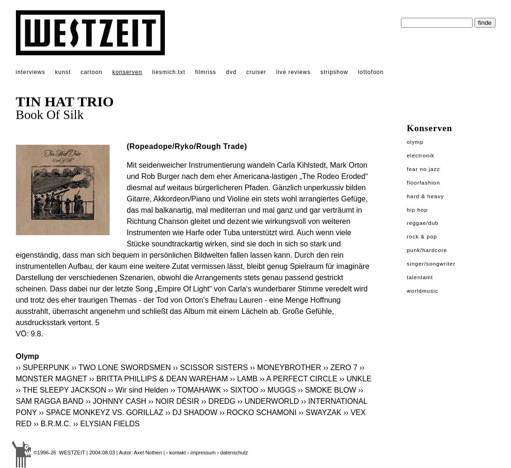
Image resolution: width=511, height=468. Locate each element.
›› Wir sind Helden (138, 390)
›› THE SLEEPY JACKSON (61, 390)
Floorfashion (423, 183)
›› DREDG (218, 401)
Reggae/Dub (423, 223)
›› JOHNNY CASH (116, 401)
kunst (62, 72)
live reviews (293, 72)
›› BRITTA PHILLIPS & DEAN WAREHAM (158, 379)
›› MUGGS (278, 390)
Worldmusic (422, 291)
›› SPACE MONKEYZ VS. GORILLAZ (101, 412)
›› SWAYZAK (319, 412)
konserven (127, 72)
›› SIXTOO (240, 390)
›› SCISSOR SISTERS (210, 367)
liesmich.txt (168, 72)
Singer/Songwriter (431, 264)
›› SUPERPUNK (43, 367)
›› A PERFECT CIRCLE (298, 379)
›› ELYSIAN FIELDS (106, 424)
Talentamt (420, 277)
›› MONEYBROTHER (285, 367)
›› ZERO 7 (340, 367)
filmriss (205, 72)
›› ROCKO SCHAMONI (258, 412)
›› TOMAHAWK (195, 390)
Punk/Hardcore (427, 250)
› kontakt (176, 452)
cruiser (256, 72)
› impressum (201, 452)
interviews (30, 72)
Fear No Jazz (423, 169)
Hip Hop (417, 210)
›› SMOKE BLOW (327, 390)
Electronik (421, 155)
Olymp (415, 142)
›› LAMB (244, 379)
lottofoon (371, 72)
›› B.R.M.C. (52, 424)
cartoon (92, 72)
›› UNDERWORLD (268, 401)
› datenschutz (232, 452)
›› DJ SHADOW (191, 412)
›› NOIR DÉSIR (173, 401)
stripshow (334, 72)
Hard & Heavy (425, 196)
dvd (231, 72)
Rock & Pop (422, 236)
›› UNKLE (355, 379)
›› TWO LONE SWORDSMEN (121, 367)
